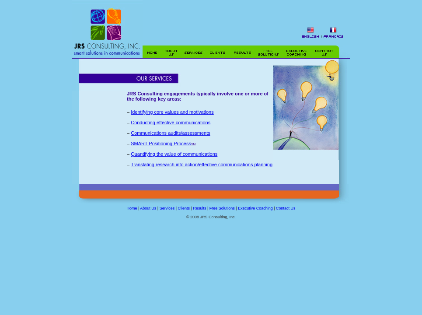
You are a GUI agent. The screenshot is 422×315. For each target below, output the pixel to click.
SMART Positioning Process (161, 143)
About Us (148, 208)
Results (199, 208)
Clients (184, 208)
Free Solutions (222, 208)
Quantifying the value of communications (174, 154)
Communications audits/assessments (170, 133)
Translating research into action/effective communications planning (201, 164)
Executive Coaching (255, 208)
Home (131, 208)
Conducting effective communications (170, 122)
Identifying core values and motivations (172, 112)
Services (167, 208)
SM (193, 144)
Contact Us (286, 208)
